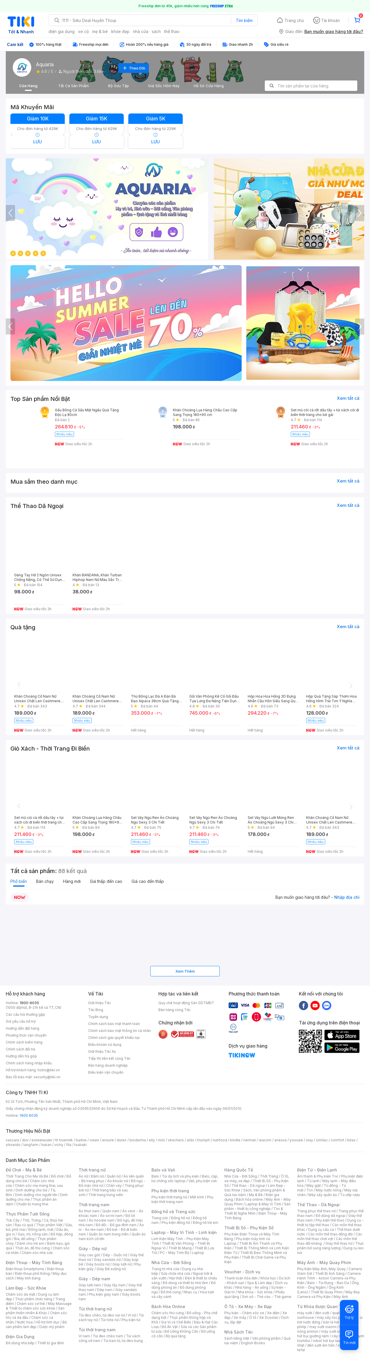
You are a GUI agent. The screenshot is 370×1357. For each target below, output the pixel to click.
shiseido (13, 1145)
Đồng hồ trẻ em (205, 1222)
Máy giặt (313, 1185)
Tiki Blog (95, 1010)
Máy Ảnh (341, 1296)
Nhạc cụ (190, 1292)
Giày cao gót (89, 1255)
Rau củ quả (24, 1225)
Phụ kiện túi (130, 1320)
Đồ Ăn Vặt (170, 1327)
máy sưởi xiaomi (334, 1331)
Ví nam (84, 1336)
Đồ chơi (57, 1176)
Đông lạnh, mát (40, 1229)
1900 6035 (29, 1115)
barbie (81, 1140)
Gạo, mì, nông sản (33, 1234)
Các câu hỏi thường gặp (25, 1014)
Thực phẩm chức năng (33, 1299)
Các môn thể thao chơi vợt (329, 1236)
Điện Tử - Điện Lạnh (317, 1169)
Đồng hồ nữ (180, 1218)
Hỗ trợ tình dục (48, 1322)
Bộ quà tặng (176, 1336)
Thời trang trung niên (105, 1195)
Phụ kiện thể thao (330, 1220)
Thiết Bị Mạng (180, 1248)
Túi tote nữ (110, 1320)
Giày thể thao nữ (338, 1243)
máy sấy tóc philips (333, 1317)
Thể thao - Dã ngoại (248, 1185)
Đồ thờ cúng (171, 1292)
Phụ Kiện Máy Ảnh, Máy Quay (321, 1269)
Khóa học (268, 1278)
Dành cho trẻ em (30, 1243)
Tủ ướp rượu (350, 1195)
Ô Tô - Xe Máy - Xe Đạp (248, 1306)
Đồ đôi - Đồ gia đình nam (116, 1225)
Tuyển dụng (98, 1017)
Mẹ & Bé (256, 1195)
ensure (108, 1140)
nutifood (220, 1140)
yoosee (296, 1140)
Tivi (309, 1190)
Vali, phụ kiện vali (202, 1181)
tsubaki (80, 1145)
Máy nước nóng (328, 1190)
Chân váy (114, 1185)
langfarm (30, 1145)
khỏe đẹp (120, 31)
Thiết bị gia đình (50, 1343)
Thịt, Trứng (32, 1220)
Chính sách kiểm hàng (24, 1042)
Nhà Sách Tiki (238, 1332)
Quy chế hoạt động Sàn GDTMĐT (186, 1003)
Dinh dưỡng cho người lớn (36, 1195)
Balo (155, 1176)
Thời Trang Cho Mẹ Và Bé (27, 1176)
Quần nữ (114, 1176)
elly (152, 1140)
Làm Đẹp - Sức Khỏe (26, 1288)
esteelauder (42, 1140)
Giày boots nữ (98, 1264)
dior (25, 1140)
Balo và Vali (163, 1169)
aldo (190, 1140)
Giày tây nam (114, 1285)
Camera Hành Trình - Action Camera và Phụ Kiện (329, 1278)
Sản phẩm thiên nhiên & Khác (35, 1310)
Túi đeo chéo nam (108, 1336)
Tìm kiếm (244, 20)
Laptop (198, 1252)
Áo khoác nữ (117, 1181)
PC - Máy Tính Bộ (174, 1252)
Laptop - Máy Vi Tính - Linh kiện (184, 1232)
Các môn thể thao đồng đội (330, 1234)
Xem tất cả (348, 398)
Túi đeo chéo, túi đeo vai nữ (102, 1315)
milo (161, 1140)
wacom (265, 1140)
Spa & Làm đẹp (259, 1283)
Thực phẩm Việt (49, 1225)
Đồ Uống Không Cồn (181, 1331)
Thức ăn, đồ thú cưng (32, 1248)
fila (68, 1145)
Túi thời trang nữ (95, 1308)
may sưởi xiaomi (322, 1327)
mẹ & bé (100, 31)
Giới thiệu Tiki (99, 1003)
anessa (280, 1140)
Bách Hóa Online (168, 1306)
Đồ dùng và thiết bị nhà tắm (185, 1283)
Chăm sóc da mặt (20, 1294)
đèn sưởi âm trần (321, 1345)
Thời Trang (269, 1176)
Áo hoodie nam (101, 1220)
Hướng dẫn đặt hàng (22, 1028)
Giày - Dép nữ (93, 1248)
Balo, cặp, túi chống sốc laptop (184, 1178)
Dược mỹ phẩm (51, 1327)
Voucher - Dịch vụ (242, 1271)
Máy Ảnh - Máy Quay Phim (324, 1262)
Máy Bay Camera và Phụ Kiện (328, 1294)
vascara (12, 1140)
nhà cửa (140, 31)
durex (122, 1140)
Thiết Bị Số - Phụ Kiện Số (248, 1227)
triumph (203, 1140)
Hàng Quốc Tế (238, 1169)
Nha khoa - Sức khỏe (255, 1292)
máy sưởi (304, 1313)
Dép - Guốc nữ (115, 1255)
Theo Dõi (133, 68)
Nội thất (175, 1278)
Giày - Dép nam (94, 1278)
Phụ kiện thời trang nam (182, 1199)
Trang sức (159, 1218)
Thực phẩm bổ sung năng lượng (330, 1245)
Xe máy (240, 1317)
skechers (176, 1140)
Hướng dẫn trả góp (21, 1056)
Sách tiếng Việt (236, 1338)
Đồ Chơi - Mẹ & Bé (24, 1169)
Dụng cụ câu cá (321, 1229)
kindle (235, 1140)
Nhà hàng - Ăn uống (251, 1287)
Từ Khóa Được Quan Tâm (322, 1306)
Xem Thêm (185, 971)
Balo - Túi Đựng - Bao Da (328, 1283)
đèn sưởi (322, 1313)
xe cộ (83, 31)
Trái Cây (13, 1220)
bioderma (138, 1140)
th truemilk (64, 1140)
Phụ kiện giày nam (104, 1294)
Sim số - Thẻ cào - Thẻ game (266, 1296)
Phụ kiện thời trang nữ (169, 1197)
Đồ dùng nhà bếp (20, 1343)
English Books (253, 1343)
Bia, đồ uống (24, 1239)
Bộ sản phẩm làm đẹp (36, 1324)
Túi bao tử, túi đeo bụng (123, 1340)
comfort (337, 1140)
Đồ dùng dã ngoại (330, 1215)
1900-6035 (29, 1003)
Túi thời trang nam (97, 1329)
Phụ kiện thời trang (170, 1190)
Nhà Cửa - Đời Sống (171, 1262)
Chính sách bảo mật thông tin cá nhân (119, 1030)
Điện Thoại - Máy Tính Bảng (34, 1262)
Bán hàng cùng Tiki (174, 1010)
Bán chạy (45, 881)
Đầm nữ (97, 1176)
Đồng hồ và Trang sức (173, 1211)
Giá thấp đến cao (106, 881)
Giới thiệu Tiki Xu (102, 1051)
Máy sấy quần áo (322, 1195)
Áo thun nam (89, 1211)
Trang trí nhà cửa (165, 1269)
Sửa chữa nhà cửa (175, 1273)
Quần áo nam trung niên (109, 1234)
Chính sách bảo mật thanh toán (114, 1024)
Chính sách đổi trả (20, 1049)
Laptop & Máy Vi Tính (263, 1204)
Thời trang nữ (92, 1169)
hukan (46, 1145)
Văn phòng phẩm (266, 1338)
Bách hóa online (249, 1199)
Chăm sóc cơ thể (31, 1303)
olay (309, 1140)
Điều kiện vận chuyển (105, 1072)
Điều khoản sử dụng (104, 1044)
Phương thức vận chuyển (26, 1035)
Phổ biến (18, 881)
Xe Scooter (268, 1317)
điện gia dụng (62, 31)
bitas (351, 1140)
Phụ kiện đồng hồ (176, 1222)
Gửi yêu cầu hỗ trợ (21, 1021)
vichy (58, 1145)
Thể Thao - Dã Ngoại (318, 1204)
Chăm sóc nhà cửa (37, 1252)
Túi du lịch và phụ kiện (180, 1176)
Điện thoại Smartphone (25, 1269)
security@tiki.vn (47, 1077)
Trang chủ (294, 20)
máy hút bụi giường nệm (327, 1333)
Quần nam (110, 1211)
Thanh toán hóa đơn (241, 1278)
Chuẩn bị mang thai (32, 1204)
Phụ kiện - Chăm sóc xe (244, 1313)
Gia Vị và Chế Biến (176, 1322)
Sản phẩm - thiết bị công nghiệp (257, 1206)
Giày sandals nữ (107, 1259)
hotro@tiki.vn (49, 1070)
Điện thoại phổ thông (32, 1273)
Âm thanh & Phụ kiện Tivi (317, 1176)
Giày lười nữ (122, 1264)
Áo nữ (83, 1176)
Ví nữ (132, 1315)
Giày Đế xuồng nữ (111, 1269)
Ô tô (252, 1317)
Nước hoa (25, 1322)
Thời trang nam (94, 1204)
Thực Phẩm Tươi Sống (27, 1213)
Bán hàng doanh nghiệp (108, 1065)
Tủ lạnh (313, 1181)
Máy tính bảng (28, 1278)
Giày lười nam (90, 1285)
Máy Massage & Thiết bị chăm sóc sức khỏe (39, 1305)
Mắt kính (197, 1197)
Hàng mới (72, 881)
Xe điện (273, 1313)
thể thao (172, 31)
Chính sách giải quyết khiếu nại (114, 1037)
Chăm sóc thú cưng (167, 1313)
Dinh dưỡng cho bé (31, 1190)
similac (322, 1140)
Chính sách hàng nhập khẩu (29, 1063)
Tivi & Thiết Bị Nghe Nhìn (253, 1210)
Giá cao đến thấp (148, 881)
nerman (249, 1140)
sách (156, 31)
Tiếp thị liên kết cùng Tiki (109, 1058)
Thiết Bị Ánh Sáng (330, 1273)
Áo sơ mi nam (111, 1215)
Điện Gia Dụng (20, 1336)
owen (94, 1140)
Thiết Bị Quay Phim (327, 1292)
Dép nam (104, 1290)
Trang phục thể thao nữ (316, 1211)
